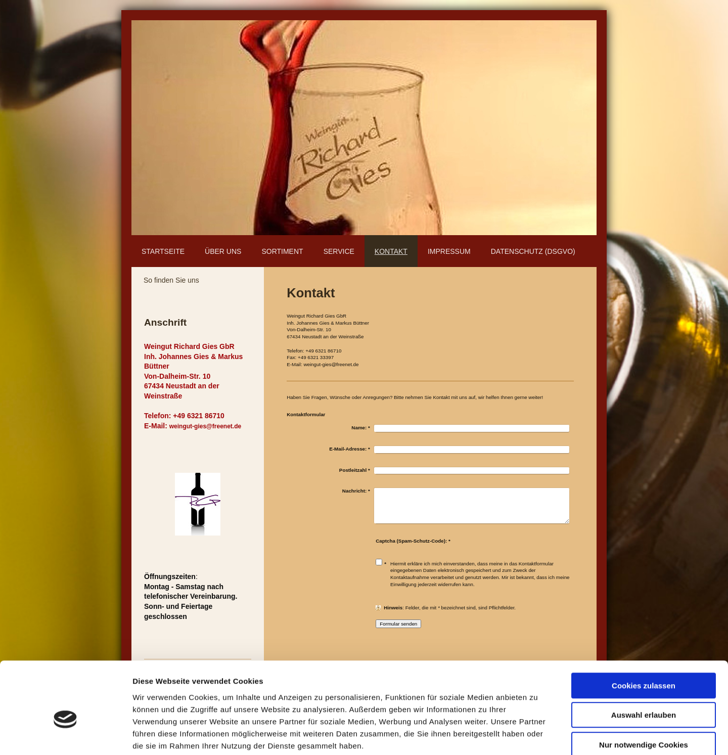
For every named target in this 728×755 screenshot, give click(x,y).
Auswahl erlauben (643, 661)
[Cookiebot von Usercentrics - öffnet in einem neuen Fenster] (65, 735)
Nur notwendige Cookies (643, 690)
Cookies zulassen (643, 631)
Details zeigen (537, 735)
